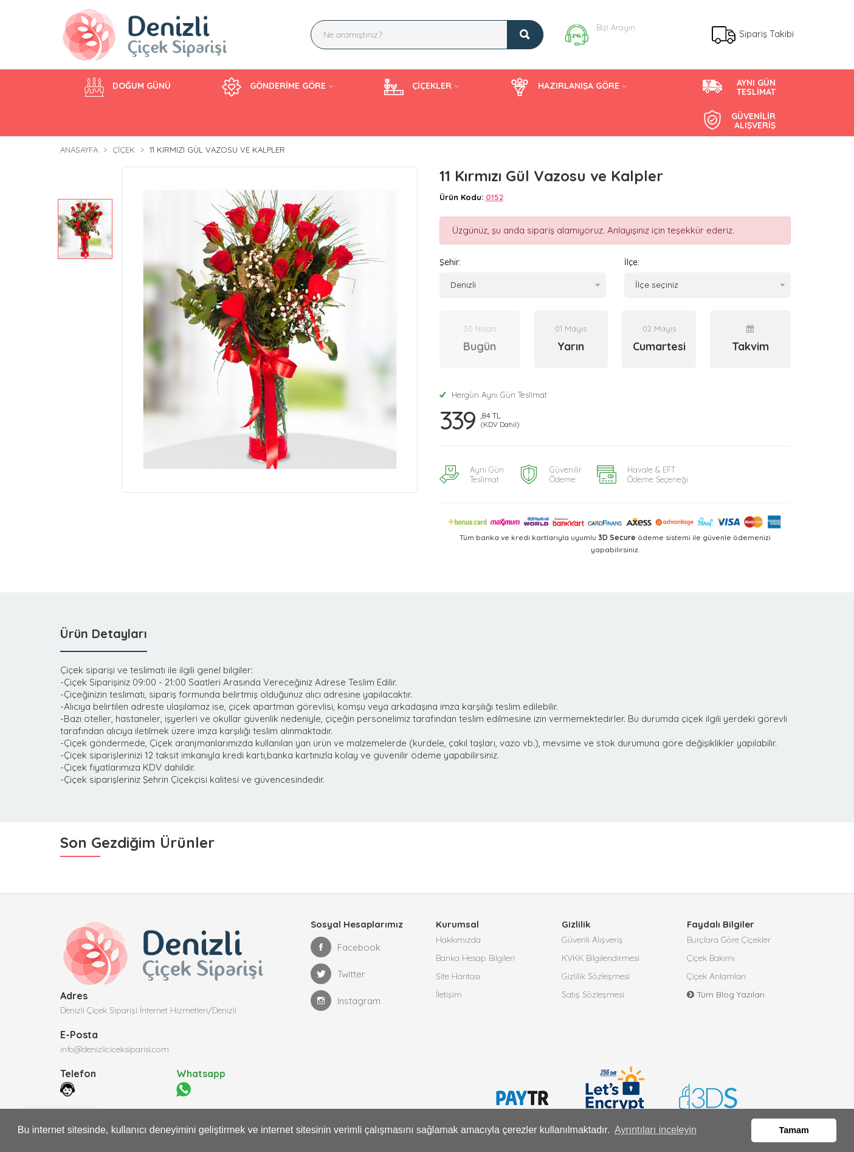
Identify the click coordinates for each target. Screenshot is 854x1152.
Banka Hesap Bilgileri (475, 957)
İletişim (449, 994)
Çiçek (123, 149)
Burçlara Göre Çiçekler (729, 939)
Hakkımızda (458, 939)
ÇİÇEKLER (418, 87)
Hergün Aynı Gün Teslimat (493, 395)
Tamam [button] (794, 1130)
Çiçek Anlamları (716, 976)
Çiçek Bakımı (711, 957)
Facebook (346, 947)
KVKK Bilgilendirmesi (600, 957)
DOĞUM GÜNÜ (127, 87)
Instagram (346, 1000)
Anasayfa (79, 149)
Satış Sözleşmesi (593, 994)
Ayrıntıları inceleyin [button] (656, 1130)
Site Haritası (458, 976)
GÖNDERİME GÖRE (274, 87)
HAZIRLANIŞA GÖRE (564, 87)
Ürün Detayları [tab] (103, 633)
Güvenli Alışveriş (592, 939)
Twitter (338, 973)
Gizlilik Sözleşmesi (596, 976)
